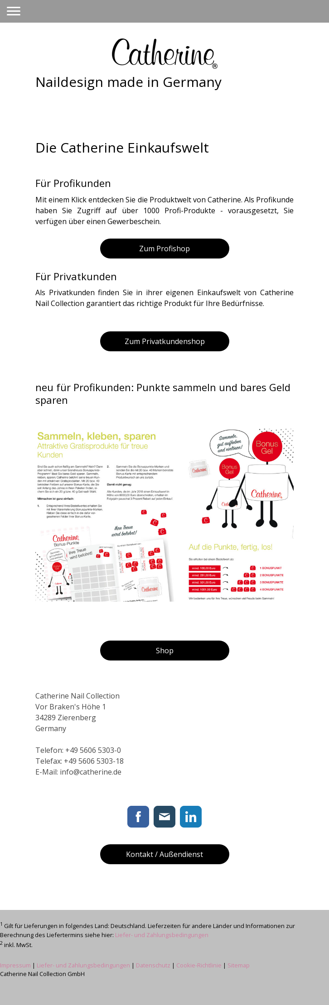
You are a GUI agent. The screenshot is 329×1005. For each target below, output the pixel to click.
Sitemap (238, 965)
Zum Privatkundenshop (165, 341)
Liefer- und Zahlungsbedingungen (161, 935)
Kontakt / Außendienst (164, 854)
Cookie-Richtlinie (199, 965)
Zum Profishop (164, 249)
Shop (165, 651)
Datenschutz (153, 965)
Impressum (15, 965)
